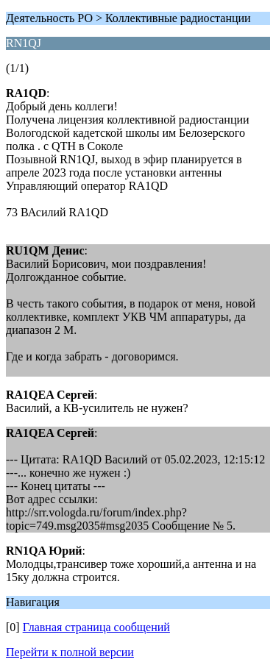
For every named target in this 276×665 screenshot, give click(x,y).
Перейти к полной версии (70, 652)
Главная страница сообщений (96, 627)
